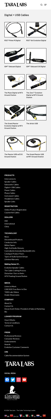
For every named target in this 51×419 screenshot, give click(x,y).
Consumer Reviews (12, 339)
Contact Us (8, 306)
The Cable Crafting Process (15, 270)
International (9, 224)
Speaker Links (9, 201)
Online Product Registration (15, 210)
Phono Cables (9, 193)
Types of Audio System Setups (16, 256)
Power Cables (9, 190)
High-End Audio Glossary (14, 248)
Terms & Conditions (12, 323)
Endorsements (10, 341)
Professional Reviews (12, 336)
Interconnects (10, 179)
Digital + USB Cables (12, 187)
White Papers (9, 245)
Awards (7, 344)
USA (6, 221)
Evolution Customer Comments (16, 347)
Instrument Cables (11, 196)
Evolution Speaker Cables (14, 268)
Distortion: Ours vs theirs (14, 273)
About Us (8, 303)
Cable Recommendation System (16, 355)
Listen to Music (10, 286)
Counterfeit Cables (11, 212)
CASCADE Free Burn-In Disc (15, 289)
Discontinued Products (13, 239)
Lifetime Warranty (11, 259)
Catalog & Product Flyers (14, 254)
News (6, 237)
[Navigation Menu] (45, 5)
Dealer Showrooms (11, 295)
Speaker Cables (10, 182)
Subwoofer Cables (11, 184)
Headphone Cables (11, 199)
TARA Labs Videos (11, 292)
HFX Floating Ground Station (15, 276)
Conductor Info (10, 242)
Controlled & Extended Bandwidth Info (19, 251)
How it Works (9, 320)
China (6, 226)
